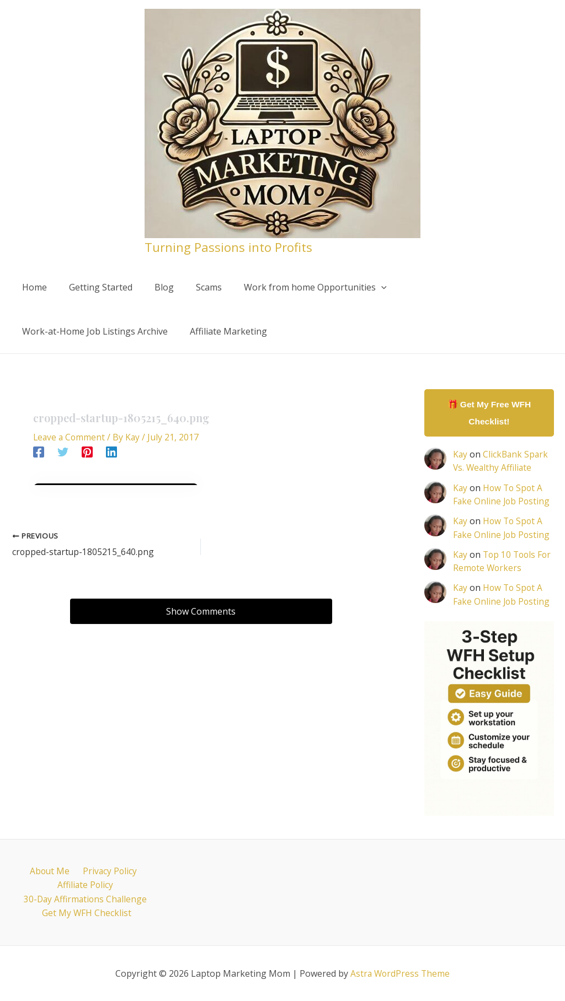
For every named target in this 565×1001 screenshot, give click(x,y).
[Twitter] (62, 451)
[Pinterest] (87, 451)
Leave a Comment (70, 437)
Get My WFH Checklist (87, 913)
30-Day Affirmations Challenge (85, 898)
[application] (361, 287)
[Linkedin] (111, 451)
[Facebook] (38, 451)
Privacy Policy (107, 870)
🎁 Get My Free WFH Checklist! (489, 413)
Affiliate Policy (85, 884)
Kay (460, 455)
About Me (50, 870)
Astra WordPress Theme (400, 973)
